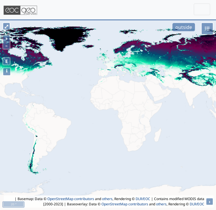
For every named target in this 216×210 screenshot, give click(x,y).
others (107, 198)
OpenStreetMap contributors (70, 198)
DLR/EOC (143, 198)
